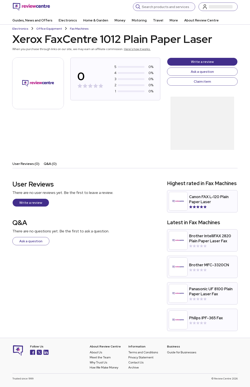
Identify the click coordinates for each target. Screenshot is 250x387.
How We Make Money (104, 367)
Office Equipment (49, 28)
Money (119, 20)
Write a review (202, 62)
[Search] (167, 7)
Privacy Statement (140, 357)
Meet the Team (100, 357)
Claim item (202, 81)
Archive (133, 367)
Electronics (68, 20)
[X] (39, 353)
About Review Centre (201, 20)
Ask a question (202, 71)
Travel (158, 20)
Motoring (139, 20)
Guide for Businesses (181, 352)
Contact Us (135, 362)
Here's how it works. (137, 49)
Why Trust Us (98, 362)
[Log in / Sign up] (218, 7)
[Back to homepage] (31, 7)
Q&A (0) (50, 164)
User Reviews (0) (25, 164)
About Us (96, 352)
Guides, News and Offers (32, 20)
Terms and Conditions (143, 352)
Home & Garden (95, 20)
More (174, 20)
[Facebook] (32, 353)
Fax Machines (79, 28)
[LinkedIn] (46, 353)
